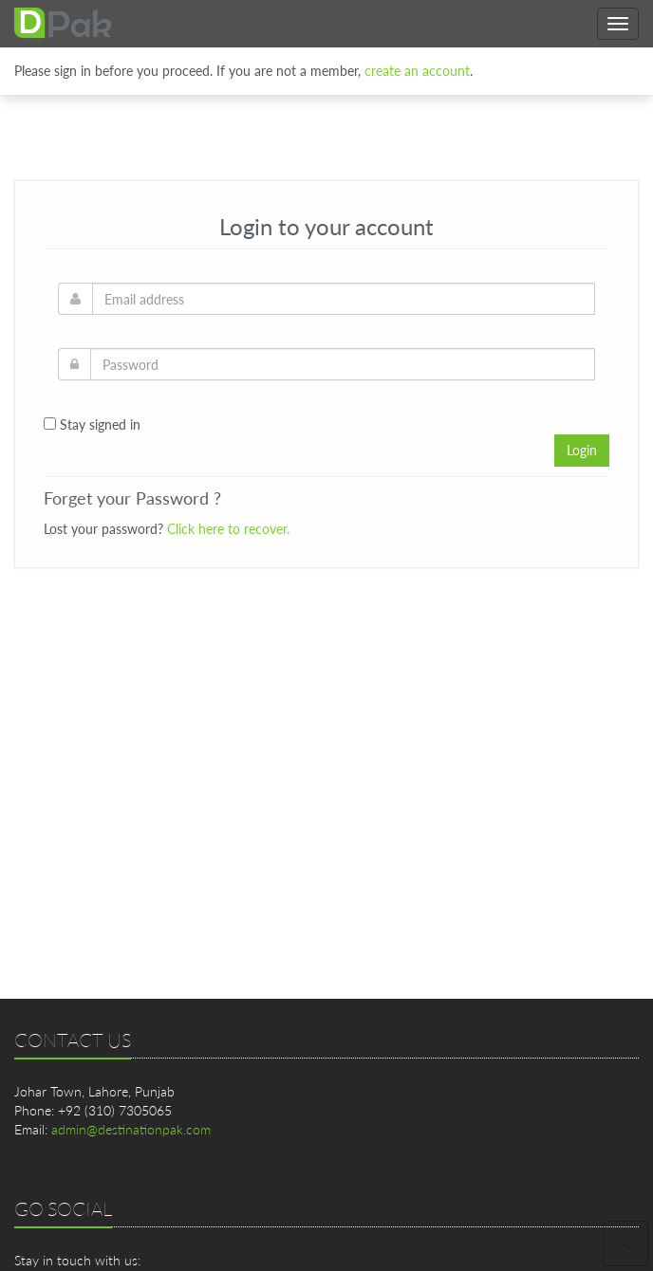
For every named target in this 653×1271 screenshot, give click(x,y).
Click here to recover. (228, 529)
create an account (417, 66)
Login (582, 450)
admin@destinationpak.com (131, 1129)
